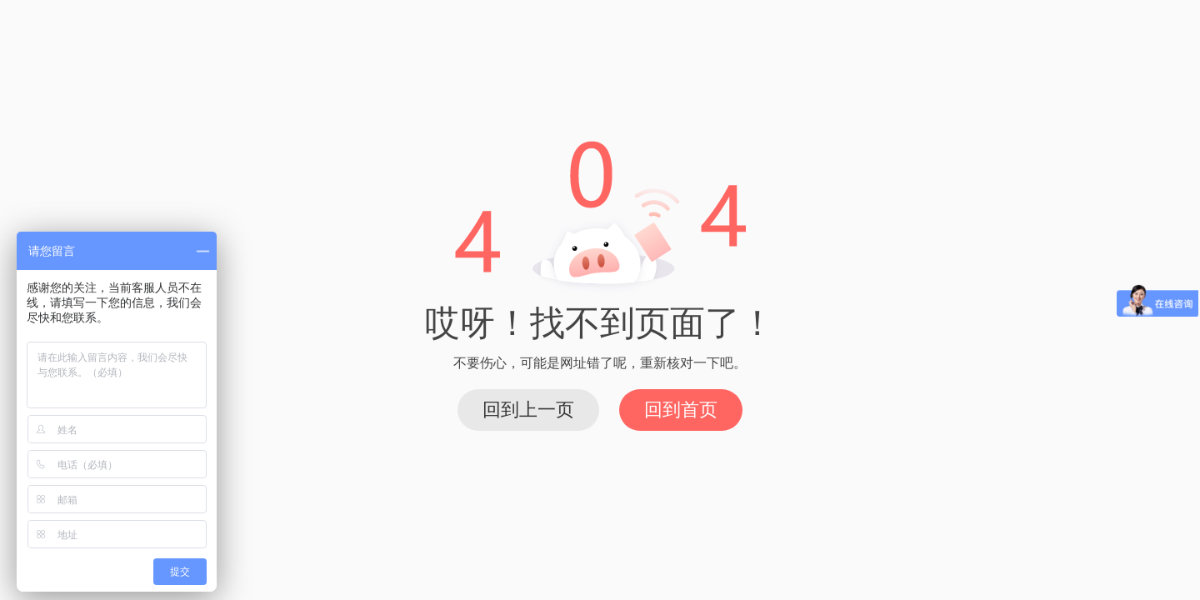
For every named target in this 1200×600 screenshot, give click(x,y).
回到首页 (681, 409)
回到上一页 (528, 409)
